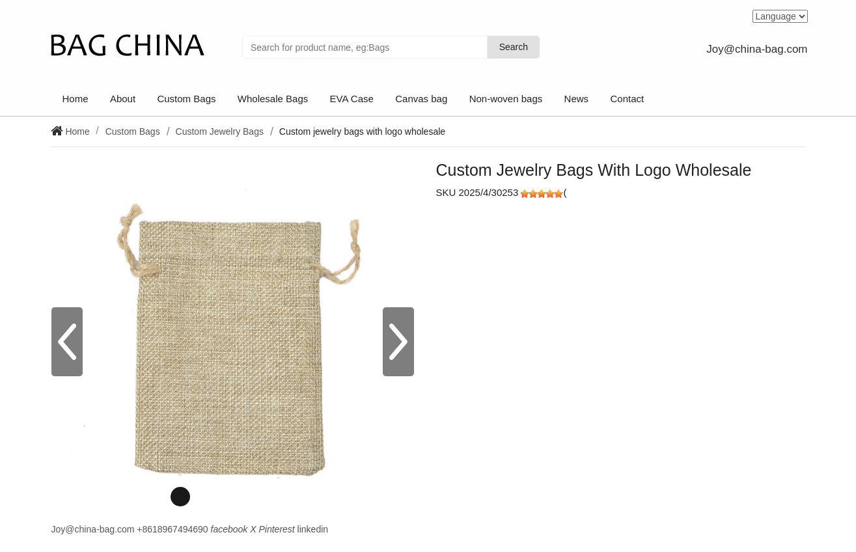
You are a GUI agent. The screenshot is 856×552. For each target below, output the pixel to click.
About (122, 98)
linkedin (312, 529)
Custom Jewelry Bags (220, 131)
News (576, 98)
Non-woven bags (506, 98)
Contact (627, 98)
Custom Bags (186, 98)
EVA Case (352, 98)
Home (75, 98)
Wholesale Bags (273, 98)
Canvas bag (421, 98)
